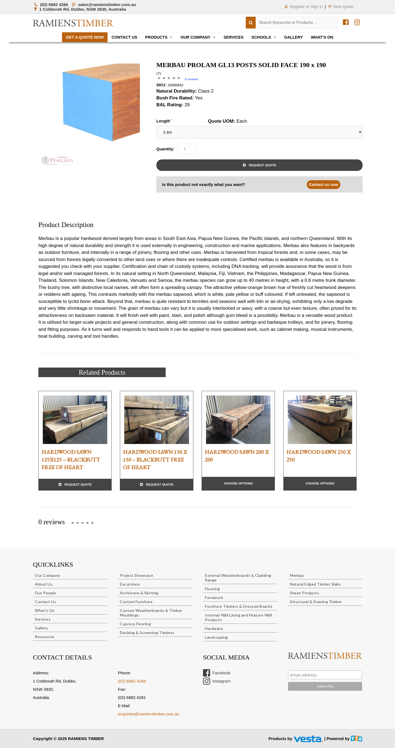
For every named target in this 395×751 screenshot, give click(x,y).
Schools (263, 37)
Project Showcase (136, 578)
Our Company (195, 37)
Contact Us (121, 37)
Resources (45, 640)
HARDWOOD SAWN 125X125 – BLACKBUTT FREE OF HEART (70, 462)
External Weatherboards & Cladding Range (238, 581)
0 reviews (192, 79)
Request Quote (262, 168)
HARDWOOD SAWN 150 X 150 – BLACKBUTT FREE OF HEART (155, 462)
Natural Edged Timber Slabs (315, 587)
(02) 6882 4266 (132, 684)
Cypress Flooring (135, 627)
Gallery (297, 37)
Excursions (130, 587)
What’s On (326, 37)
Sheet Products (304, 596)
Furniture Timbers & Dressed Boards (238, 609)
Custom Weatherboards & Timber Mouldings (151, 616)
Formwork (214, 600)
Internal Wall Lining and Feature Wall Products (238, 620)
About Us (43, 587)
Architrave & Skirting (139, 596)
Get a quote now (80, 37)
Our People (45, 596)
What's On (45, 613)
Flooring (212, 592)
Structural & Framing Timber (316, 605)
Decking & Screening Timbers (147, 636)
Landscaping (216, 640)
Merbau (297, 578)
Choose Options (238, 486)
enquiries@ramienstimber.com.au (148, 717)
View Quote (340, 6)
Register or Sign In (300, 6)
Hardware (214, 631)
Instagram (217, 684)
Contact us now (322, 187)
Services (234, 37)
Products (155, 37)
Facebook (216, 676)
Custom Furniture (136, 605)
